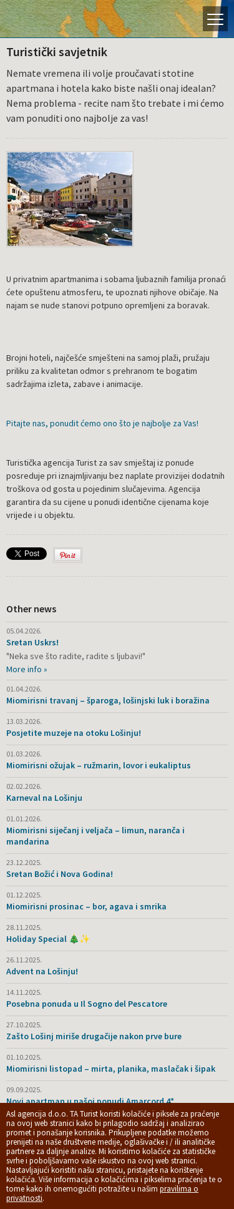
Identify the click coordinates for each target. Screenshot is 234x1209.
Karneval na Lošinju (44, 797)
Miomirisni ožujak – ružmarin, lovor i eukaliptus (98, 765)
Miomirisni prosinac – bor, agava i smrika (86, 906)
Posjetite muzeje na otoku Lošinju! (73, 732)
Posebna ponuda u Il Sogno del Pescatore (86, 1003)
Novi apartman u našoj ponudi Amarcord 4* (90, 1101)
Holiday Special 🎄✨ (48, 938)
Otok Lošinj (53, 18)
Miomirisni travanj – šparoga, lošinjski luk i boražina (108, 700)
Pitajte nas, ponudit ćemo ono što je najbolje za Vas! (102, 423)
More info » (26, 669)
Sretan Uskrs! (32, 642)
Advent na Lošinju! (42, 971)
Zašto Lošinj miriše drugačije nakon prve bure (94, 1036)
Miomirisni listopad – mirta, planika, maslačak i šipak (110, 1068)
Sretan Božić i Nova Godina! (59, 873)
